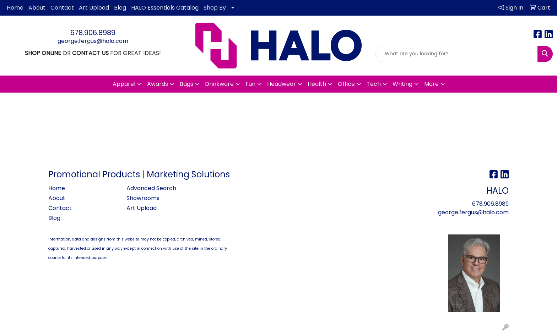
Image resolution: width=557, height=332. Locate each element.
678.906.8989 (92, 33)
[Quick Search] (456, 54)
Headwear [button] (281, 84)
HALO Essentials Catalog (165, 8)
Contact (62, 8)
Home (15, 8)
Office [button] (346, 84)
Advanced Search (151, 188)
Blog (120, 8)
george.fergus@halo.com (93, 41)
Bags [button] (186, 84)
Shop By (215, 8)
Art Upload (94, 8)
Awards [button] (157, 84)
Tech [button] (374, 84)
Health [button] (317, 84)
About (36, 8)
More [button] (431, 84)
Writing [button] (402, 84)
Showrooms (142, 198)
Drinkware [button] (219, 84)
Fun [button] (250, 84)
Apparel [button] (124, 84)
